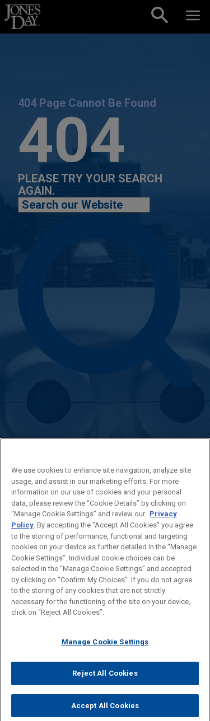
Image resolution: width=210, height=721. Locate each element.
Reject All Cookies (104, 682)
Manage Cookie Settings (105, 651)
